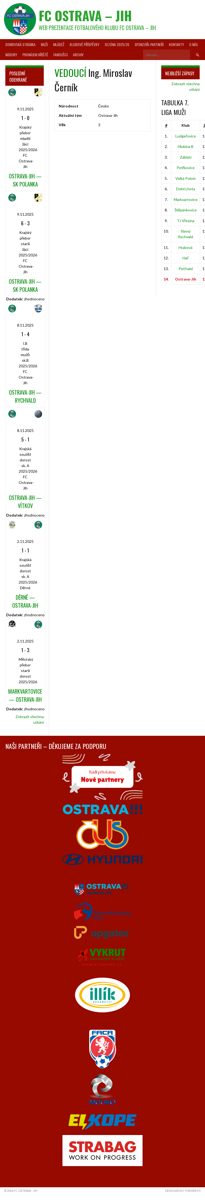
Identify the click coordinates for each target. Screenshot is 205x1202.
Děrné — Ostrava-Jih (25, 601)
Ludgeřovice (185, 136)
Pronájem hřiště (35, 54)
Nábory (11, 54)
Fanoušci (60, 54)
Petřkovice (186, 167)
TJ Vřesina (186, 220)
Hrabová (185, 247)
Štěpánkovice (186, 210)
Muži (44, 44)
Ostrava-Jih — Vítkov (25, 502)
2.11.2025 (25, 541)
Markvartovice (186, 199)
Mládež (58, 44)
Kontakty (176, 44)
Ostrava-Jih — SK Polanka (25, 180)
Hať (185, 258)
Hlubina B (186, 146)
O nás (193, 44)
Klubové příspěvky (84, 44)
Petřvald (186, 268)
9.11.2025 (25, 109)
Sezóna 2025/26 (117, 44)
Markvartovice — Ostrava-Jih (25, 695)
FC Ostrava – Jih (85, 15)
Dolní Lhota (185, 188)
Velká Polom (185, 178)
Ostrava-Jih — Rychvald (25, 396)
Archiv (78, 54)
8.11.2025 (25, 325)
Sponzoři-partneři (149, 44)
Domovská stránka (20, 44)
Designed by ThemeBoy (183, 1190)
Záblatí (185, 157)
